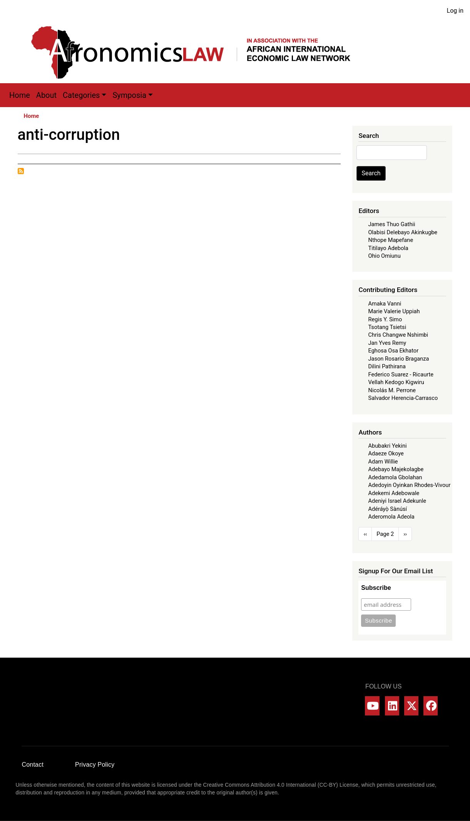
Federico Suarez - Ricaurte (400, 374)
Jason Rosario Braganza (398, 358)
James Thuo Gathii (391, 224)
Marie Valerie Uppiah (394, 311)
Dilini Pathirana (387, 366)
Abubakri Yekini (387, 445)
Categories (81, 95)
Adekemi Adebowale (393, 493)
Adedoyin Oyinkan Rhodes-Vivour (409, 485)
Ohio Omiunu (384, 255)
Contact (33, 764)
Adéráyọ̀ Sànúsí (387, 508)
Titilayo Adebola (388, 248)
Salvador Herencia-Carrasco (403, 398)
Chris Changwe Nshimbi (398, 334)
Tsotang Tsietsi (387, 327)
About (46, 95)
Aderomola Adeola (391, 516)
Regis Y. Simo (385, 319)
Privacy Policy (94, 764)
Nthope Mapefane (390, 240)
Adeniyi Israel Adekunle (397, 500)
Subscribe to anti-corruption (21, 171)
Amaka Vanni (384, 303)
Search (370, 173)
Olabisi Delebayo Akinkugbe (402, 232)
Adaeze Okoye (385, 453)
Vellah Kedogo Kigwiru (396, 382)
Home (19, 95)
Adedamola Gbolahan (395, 477)
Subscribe (376, 587)
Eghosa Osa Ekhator (393, 350)
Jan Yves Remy (387, 342)
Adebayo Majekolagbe (395, 469)
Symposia (129, 95)
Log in (455, 10)
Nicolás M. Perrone (392, 390)
